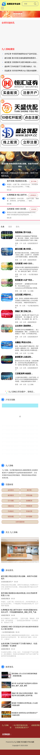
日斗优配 (11, 500)
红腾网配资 (33, 195)
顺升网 (29, 490)
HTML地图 (30, 742)
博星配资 (29, 506)
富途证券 (29, 511)
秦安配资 (11, 495)
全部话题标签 (20, 522)
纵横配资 (29, 500)
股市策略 (33, 181)
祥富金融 (29, 495)
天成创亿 (11, 511)
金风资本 (11, 490)
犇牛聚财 (29, 516)
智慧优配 (11, 516)
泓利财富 (33, 209)
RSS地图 (24, 742)
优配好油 (11, 506)
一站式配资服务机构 (20, 725)
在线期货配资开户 (22, 727)
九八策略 (5, 725)
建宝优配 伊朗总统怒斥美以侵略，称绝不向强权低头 (19, 174)
